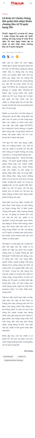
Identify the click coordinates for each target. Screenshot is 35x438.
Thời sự (5, 14)
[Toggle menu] (4, 3)
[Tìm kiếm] (31, 3)
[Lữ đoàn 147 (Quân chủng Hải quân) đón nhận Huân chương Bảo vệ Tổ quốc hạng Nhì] (17, 3)
